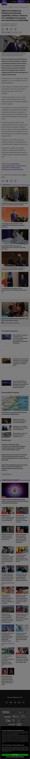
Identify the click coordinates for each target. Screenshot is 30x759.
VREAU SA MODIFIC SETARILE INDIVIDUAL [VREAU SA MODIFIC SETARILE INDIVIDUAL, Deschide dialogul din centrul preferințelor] (15, 756)
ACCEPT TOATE (15, 754)
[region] (15, 742)
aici (12, 739)
